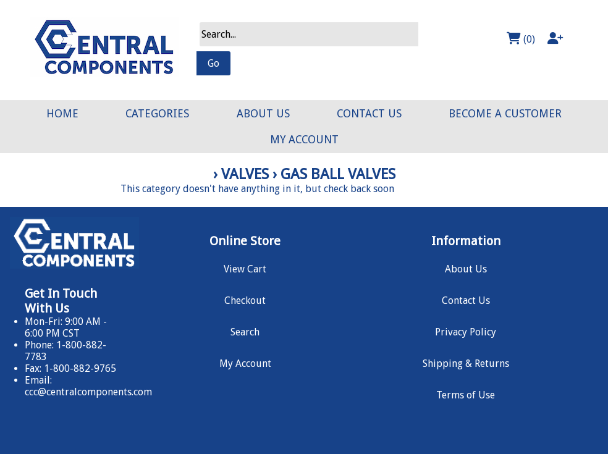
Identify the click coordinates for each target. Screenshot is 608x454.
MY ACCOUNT (304, 139)
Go (213, 63)
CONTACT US (369, 113)
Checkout (245, 300)
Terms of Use (465, 395)
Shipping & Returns (466, 363)
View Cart (245, 269)
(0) (521, 38)
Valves (245, 174)
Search (245, 332)
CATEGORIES (157, 113)
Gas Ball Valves (338, 174)
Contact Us (466, 300)
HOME (62, 113)
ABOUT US (263, 113)
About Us (466, 269)
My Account (245, 363)
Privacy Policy (465, 332)
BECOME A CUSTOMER (505, 113)
